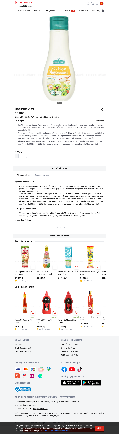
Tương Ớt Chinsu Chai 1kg (45, 321)
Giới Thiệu (19, 344)
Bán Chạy (96, 11)
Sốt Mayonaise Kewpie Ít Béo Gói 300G (68, 273)
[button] (102, 3)
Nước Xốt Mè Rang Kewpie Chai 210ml (44, 273)
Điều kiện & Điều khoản (24, 351)
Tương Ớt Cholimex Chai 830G (89, 318)
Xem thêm (100, 121)
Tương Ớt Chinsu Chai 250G (67, 321)
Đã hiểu (99, 428)
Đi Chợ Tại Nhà (24, 11)
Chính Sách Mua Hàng (70, 351)
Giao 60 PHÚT (67, 11)
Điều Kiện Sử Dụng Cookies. (56, 430)
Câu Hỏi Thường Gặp (69, 344)
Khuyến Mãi (50, 11)
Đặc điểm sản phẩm (42, 175)
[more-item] (102, 10)
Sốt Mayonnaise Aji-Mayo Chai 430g (25, 273)
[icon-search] (88, 3)
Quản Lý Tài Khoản (68, 348)
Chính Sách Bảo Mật (23, 348)
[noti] (97, 3)
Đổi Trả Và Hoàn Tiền (69, 355)
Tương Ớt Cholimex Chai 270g (24, 321)
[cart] (92, 3)
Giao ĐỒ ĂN (84, 11)
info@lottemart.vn (40, 409)
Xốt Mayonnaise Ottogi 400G (89, 273)
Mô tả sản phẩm (23, 175)
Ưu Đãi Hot (38, 11)
